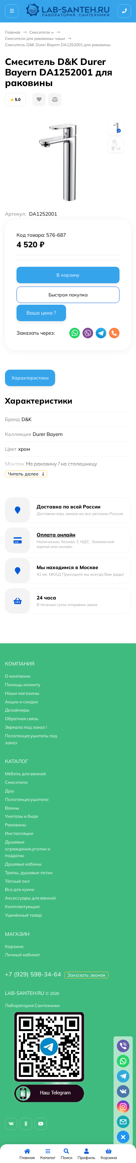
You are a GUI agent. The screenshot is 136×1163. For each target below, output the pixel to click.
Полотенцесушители (27, 799)
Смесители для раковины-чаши (35, 38)
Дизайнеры (17, 710)
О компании (17, 676)
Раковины (15, 824)
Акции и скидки (21, 701)
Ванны (12, 808)
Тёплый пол (17, 881)
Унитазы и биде (21, 816)
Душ (9, 790)
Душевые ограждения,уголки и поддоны (27, 848)
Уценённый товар (23, 915)
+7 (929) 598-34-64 (33, 974)
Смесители (39, 32)
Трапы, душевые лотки (28, 872)
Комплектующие (22, 906)
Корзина (14, 946)
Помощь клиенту (22, 684)
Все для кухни (19, 889)
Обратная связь (21, 718)
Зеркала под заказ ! (26, 727)
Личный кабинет (22, 954)
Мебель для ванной (25, 773)
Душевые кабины (23, 864)
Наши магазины (22, 693)
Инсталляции (19, 833)
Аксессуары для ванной (30, 898)
